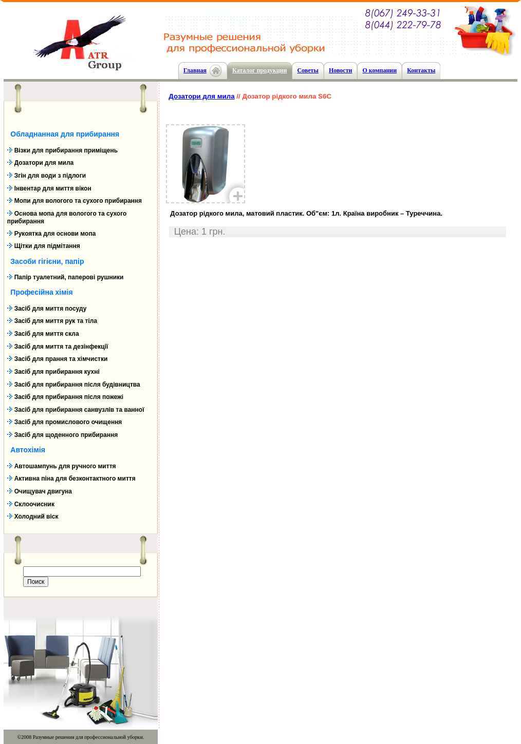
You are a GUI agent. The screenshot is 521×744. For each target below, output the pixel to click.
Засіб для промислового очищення (68, 422)
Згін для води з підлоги (50, 175)
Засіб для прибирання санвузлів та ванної (79, 409)
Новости (340, 70)
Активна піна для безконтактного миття (75, 478)
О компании (379, 70)
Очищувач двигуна (43, 491)
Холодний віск (36, 516)
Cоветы (307, 70)
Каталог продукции (259, 70)
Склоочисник (34, 504)
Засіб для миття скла (46, 333)
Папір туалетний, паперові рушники (69, 277)
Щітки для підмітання (47, 246)
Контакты (421, 70)
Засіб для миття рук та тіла (55, 321)
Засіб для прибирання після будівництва (77, 384)
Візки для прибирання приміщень (66, 150)
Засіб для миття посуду (50, 308)
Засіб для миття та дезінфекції (61, 346)
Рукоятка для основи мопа (55, 233)
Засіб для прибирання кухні (57, 371)
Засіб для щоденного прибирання (66, 434)
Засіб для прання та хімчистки (61, 359)
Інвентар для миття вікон (52, 188)
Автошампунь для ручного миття (65, 466)
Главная (195, 70)
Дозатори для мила (44, 162)
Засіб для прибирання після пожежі (68, 396)
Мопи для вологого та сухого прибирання (78, 200)
